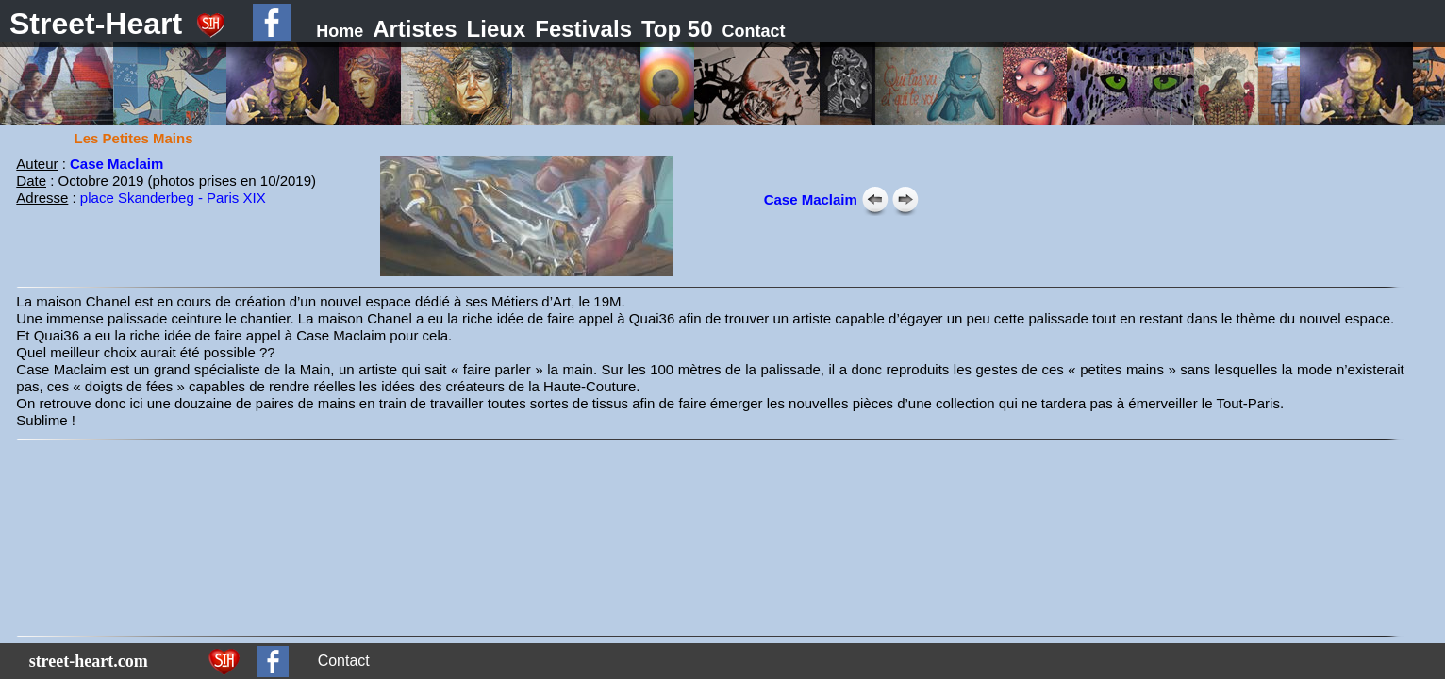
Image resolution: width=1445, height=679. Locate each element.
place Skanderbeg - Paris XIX (173, 198)
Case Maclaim (116, 164)
